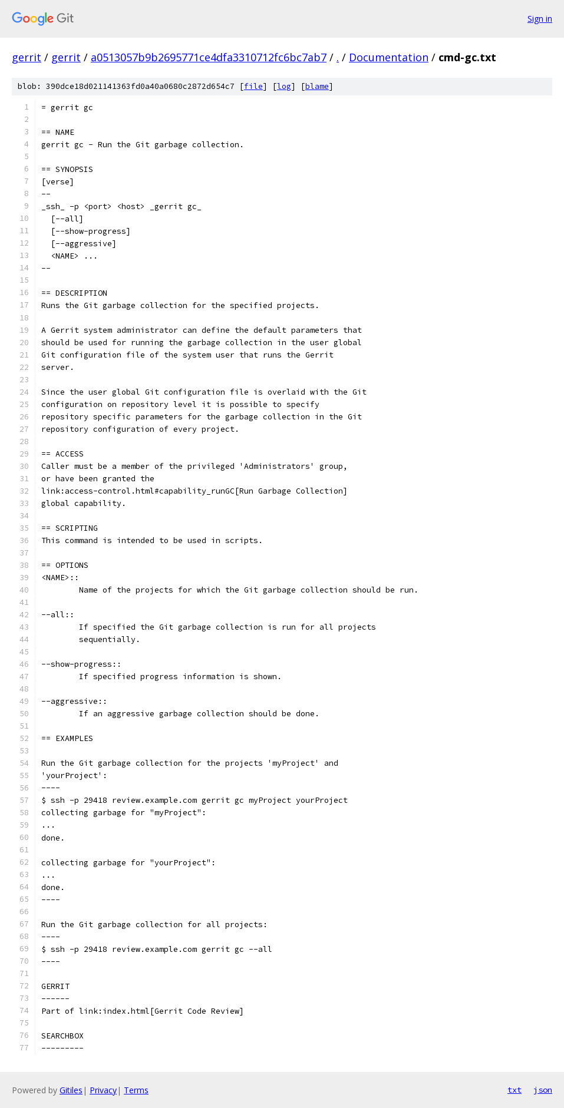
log (284, 86)
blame (317, 86)
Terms (136, 1090)
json (542, 1089)
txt (514, 1089)
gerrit (26, 57)
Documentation (388, 57)
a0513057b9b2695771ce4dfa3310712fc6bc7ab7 (208, 57)
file (253, 86)
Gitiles (71, 1090)
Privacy (103, 1090)
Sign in (539, 18)
